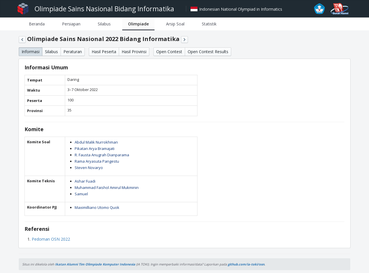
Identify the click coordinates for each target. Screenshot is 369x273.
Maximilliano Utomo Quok (97, 207)
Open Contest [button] (169, 51)
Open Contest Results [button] (208, 51)
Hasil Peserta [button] (104, 51)
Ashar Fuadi (85, 181)
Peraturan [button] (72, 51)
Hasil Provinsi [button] (134, 51)
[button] (22, 39)
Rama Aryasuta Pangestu (97, 161)
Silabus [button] (51, 51)
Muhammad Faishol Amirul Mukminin (107, 187)
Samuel (81, 193)
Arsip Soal (175, 24)
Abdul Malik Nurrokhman (96, 142)
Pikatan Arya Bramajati (94, 148)
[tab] (36, 23)
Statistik (209, 24)
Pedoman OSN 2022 (51, 239)
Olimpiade (138, 24)
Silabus (104, 24)
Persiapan (71, 24)
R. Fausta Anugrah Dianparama (102, 154)
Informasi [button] (30, 51)
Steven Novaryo (89, 167)
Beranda (37, 24)
